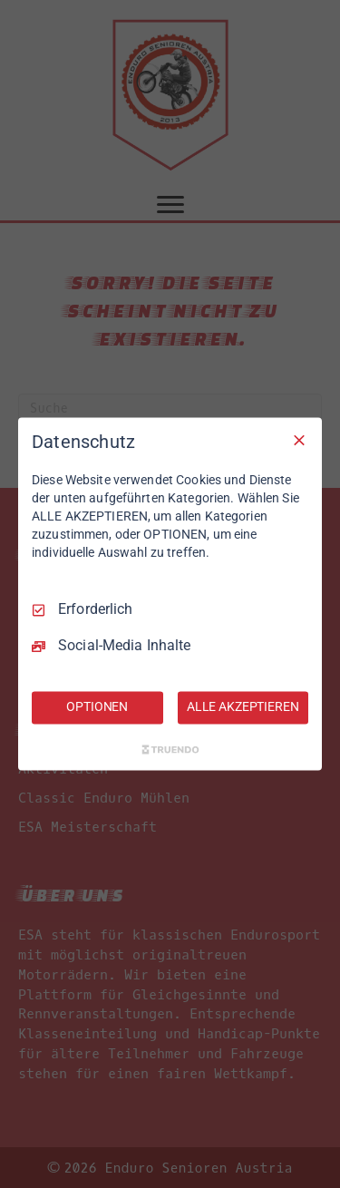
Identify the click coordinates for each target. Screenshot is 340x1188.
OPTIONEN (97, 707)
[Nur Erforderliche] (299, 440)
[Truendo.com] (170, 750)
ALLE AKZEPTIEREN (243, 707)
